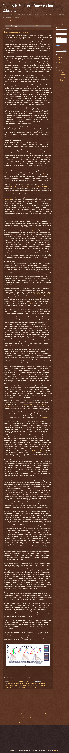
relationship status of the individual (41, 294)
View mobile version (27, 717)
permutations (13, 687)
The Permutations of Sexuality (16, 32)
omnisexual (43, 685)
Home (5, 21)
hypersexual (31, 685)
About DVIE (13, 21)
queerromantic (22, 687)
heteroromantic (14, 685)
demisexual (34, 683)
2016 (59, 57)
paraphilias (7, 687)
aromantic (17, 683)
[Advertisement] (28, 701)
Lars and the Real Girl (33, 231)
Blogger (56, 750)
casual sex (30, 303)
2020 (59, 67)
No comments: (29, 681)
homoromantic (23, 685)
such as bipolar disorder (19, 315)
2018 (59, 62)
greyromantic (41, 683)
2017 (59, 59)
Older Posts (48, 714)
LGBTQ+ (37, 685)
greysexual (7, 685)
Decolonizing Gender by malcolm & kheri (24, 677)
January (61, 72)
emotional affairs (36, 450)
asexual (22, 683)
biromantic (28, 683)
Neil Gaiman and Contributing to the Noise (62, 77)
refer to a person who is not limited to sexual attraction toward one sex (29, 186)
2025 (59, 70)
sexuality (38, 687)
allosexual (11, 683)
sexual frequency (31, 687)
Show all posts (40, 26)
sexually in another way (43, 417)
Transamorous (8, 199)
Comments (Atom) (15, 722)
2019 (59, 65)
